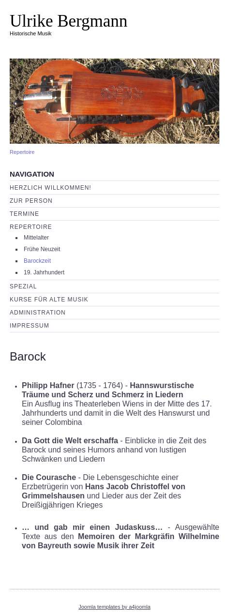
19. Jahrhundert (44, 272)
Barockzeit (37, 260)
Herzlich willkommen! (51, 187)
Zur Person (31, 200)
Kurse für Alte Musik (49, 299)
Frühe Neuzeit (42, 249)
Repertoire (22, 152)
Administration (38, 312)
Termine (24, 213)
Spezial (23, 286)
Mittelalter (36, 237)
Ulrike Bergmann (68, 21)
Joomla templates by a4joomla (114, 607)
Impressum (29, 325)
